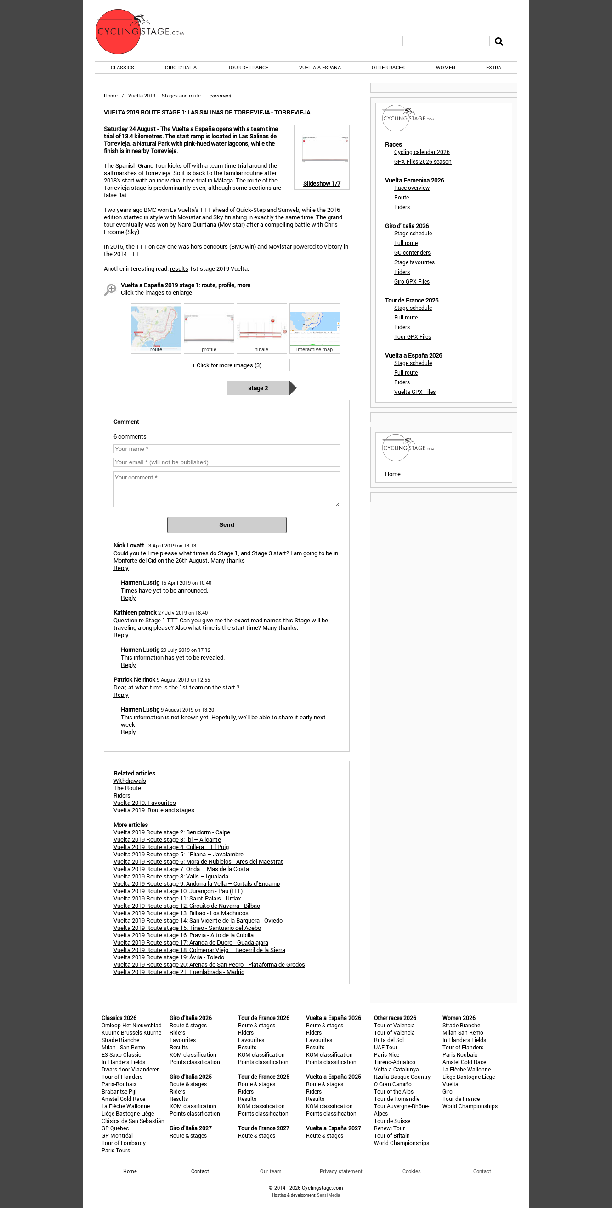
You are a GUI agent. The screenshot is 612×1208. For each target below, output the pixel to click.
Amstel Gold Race (123, 1098)
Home (111, 95)
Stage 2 (258, 388)
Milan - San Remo (123, 1047)
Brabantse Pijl (119, 1091)
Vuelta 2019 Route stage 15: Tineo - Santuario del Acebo (187, 927)
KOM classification (193, 1054)
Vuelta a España (320, 67)
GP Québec (115, 1128)
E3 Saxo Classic (121, 1054)
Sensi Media (328, 1195)
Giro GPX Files (412, 281)
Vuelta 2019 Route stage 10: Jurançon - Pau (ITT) (178, 891)
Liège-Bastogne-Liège (128, 1113)
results (179, 268)
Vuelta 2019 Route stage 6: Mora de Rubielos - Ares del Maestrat (198, 861)
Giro (447, 1091)
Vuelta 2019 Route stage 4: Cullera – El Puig (171, 847)
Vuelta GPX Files (415, 391)
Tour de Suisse (392, 1120)
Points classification (195, 1062)
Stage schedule (413, 233)
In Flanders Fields (123, 1062)
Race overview (412, 187)
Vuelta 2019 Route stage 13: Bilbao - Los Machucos (181, 913)
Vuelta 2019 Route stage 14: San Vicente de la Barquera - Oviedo (198, 920)
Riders (402, 207)
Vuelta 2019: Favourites (144, 802)
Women (445, 67)
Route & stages (188, 1025)
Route (401, 197)
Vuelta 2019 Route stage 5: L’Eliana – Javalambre (178, 854)
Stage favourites (414, 262)
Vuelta (450, 1084)
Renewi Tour (389, 1128)
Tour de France (248, 67)
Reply (121, 568)
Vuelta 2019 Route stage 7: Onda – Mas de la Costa (181, 869)
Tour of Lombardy (124, 1142)
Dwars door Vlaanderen (131, 1069)
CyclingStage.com (145, 31)
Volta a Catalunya (396, 1069)
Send (226, 524)
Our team (271, 1171)
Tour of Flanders (122, 1076)
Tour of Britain (392, 1135)
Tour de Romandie (396, 1098)
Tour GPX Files (412, 336)
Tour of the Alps (394, 1091)
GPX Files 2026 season (423, 161)
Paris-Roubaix (119, 1084)
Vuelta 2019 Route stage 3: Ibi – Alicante (167, 839)
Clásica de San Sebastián (133, 1120)
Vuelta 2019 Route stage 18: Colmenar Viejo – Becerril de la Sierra (199, 950)
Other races (388, 67)
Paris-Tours (116, 1150)
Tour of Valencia (394, 1025)
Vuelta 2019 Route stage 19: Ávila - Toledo (168, 957)
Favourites (183, 1039)
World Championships (401, 1142)
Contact (482, 1171)
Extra (493, 67)
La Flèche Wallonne (126, 1106)
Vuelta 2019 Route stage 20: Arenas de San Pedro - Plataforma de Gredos (209, 964)
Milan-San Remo (462, 1032)
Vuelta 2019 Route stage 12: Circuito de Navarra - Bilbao (186, 905)
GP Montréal (117, 1135)
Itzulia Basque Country (402, 1076)
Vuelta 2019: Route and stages (153, 810)
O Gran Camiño (393, 1084)
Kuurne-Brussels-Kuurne (131, 1032)
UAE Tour (385, 1047)
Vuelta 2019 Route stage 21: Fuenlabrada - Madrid (178, 972)
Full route (406, 242)
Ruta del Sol (389, 1039)
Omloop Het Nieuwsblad (132, 1025)
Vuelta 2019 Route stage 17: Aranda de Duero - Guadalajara (190, 942)
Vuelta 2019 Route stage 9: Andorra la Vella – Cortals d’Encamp (196, 883)
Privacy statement (341, 1171)
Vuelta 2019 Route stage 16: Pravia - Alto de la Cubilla (183, 935)
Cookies (411, 1171)
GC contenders (412, 252)
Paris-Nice (386, 1054)
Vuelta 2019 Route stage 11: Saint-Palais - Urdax (177, 898)
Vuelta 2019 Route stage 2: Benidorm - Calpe (171, 832)
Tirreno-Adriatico (394, 1062)
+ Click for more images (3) (226, 365)
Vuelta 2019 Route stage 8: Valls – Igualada (170, 876)
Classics (122, 67)
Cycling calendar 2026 (422, 151)
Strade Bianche (120, 1039)
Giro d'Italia (181, 67)
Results (179, 1047)
